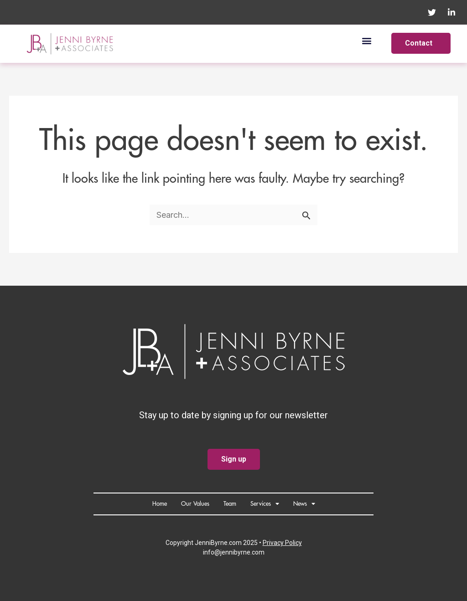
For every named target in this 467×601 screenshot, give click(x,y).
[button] (366, 40)
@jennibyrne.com (239, 552)
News (304, 503)
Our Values (195, 504)
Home (159, 504)
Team (229, 504)
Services (264, 503)
